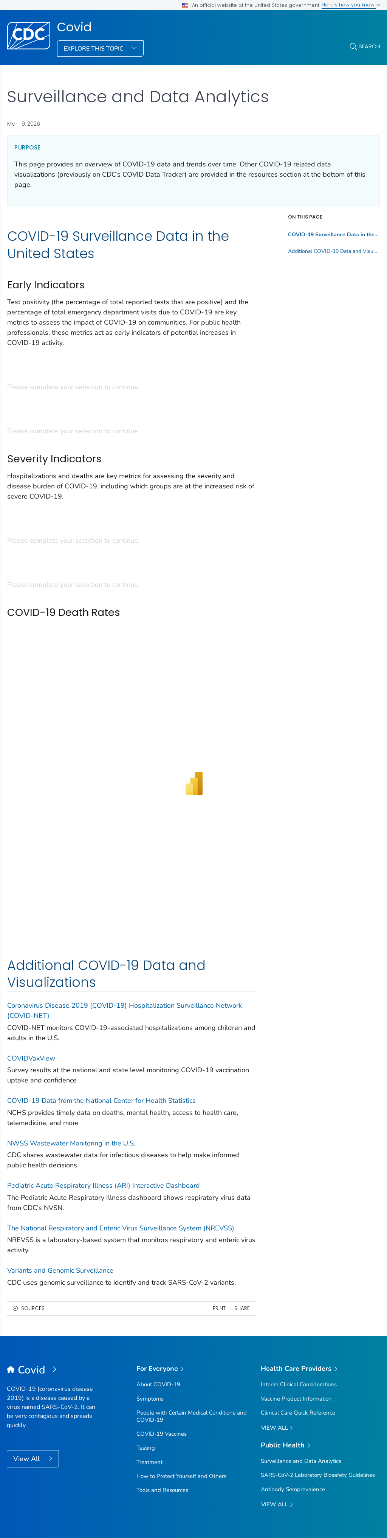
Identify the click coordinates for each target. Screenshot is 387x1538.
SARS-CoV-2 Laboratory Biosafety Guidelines (318, 1407)
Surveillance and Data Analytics (301, 1393)
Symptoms (150, 1331)
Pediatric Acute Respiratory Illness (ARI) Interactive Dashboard (103, 1117)
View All (27, 1390)
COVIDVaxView (31, 990)
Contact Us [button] (31, 1505)
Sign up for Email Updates (175, 1473)
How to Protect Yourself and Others (181, 1408)
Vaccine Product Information (296, 1331)
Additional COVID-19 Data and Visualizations (334, 251)
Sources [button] (33, 1240)
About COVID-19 (158, 1316)
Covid (74, 27)
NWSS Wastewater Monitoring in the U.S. (71, 1075)
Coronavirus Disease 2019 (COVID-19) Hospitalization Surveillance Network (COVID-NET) (124, 942)
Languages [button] (252, 1505)
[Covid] (53, 1302)
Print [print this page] (219, 1240)
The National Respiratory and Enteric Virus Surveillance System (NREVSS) (120, 1160)
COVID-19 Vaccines (161, 1366)
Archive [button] (322, 1505)
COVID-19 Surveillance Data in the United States (334, 234)
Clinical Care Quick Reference (298, 1345)
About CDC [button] (109, 1505)
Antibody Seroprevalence (293, 1421)
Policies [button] (180, 1505)
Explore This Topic (94, 49)
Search (369, 46)
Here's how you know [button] (351, 4)
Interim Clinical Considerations (299, 1316)
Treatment (149, 1394)
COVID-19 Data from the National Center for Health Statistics (101, 1032)
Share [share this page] (242, 1240)
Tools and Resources (162, 1422)
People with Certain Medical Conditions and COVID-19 (191, 1348)
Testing (145, 1380)
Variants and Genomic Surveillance (60, 1202)
